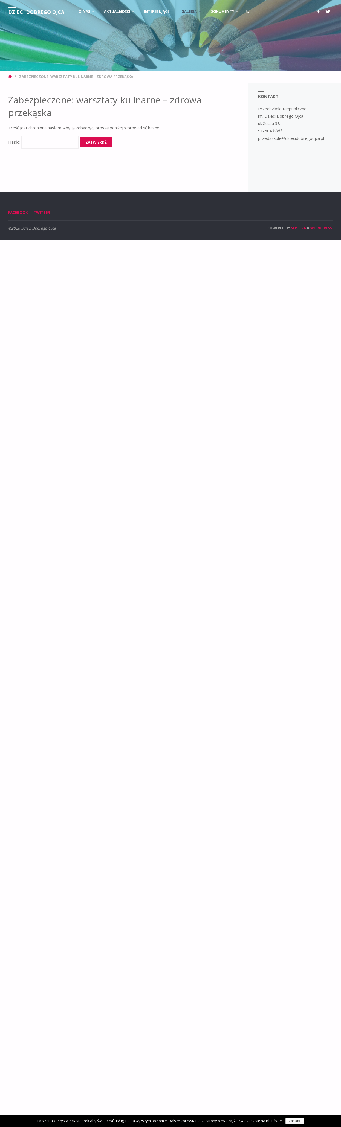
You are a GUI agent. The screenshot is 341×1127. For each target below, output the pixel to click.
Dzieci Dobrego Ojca (36, 12)
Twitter (42, 212)
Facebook (18, 212)
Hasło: (43, 142)
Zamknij (294, 1121)
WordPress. (321, 227)
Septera (298, 227)
